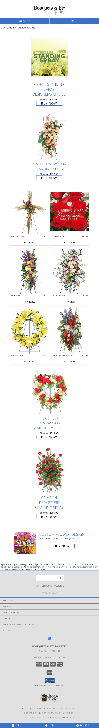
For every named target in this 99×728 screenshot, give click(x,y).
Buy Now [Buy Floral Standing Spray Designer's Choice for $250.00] (49, 103)
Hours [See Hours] (82, 725)
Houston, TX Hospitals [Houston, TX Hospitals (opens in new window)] (65, 708)
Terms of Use (69, 717)
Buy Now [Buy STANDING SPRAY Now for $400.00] (69, 242)
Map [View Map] (49, 725)
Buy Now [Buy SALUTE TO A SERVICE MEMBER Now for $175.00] (69, 361)
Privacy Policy (30, 717)
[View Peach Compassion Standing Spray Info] (49, 137)
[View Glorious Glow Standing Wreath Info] (29, 330)
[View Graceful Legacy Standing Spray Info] (69, 271)
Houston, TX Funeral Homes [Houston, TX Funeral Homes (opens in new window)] (36, 708)
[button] (50, 680)
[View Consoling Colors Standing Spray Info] (29, 271)
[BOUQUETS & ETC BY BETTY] (49, 14)
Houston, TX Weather (35, 713)
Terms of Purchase (50, 717)
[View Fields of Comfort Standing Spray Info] (29, 211)
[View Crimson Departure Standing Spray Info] (49, 470)
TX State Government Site (61, 713)
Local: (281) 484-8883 (49, 651)
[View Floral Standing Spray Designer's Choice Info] (49, 57)
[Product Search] (50, 578)
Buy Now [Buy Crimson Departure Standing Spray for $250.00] (49, 516)
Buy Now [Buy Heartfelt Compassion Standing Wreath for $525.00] (49, 437)
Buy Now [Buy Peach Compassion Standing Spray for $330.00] (49, 178)
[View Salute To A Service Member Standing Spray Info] (69, 330)
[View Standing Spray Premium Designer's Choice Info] (69, 211)
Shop (24, 21)
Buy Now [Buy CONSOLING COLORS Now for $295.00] (29, 302)
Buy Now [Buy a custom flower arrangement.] (62, 546)
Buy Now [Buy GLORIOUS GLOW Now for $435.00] (29, 361)
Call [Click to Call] (16, 725)
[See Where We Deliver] (49, 593)
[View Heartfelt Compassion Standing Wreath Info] (49, 391)
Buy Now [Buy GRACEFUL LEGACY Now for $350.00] (69, 302)
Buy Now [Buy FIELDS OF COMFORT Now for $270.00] (29, 242)
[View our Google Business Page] (49, 639)
